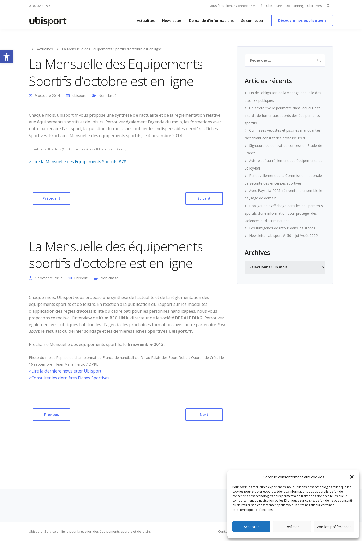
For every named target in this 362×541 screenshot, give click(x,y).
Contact (224, 531)
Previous (51, 414)
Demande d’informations (211, 20)
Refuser (292, 526)
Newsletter (172, 20)
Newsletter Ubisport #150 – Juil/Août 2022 (283, 235)
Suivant (204, 198)
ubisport (79, 95)
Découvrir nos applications (302, 20)
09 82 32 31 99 (39, 6)
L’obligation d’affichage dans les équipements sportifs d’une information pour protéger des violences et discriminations (284, 213)
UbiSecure (274, 6)
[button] (6, 56)
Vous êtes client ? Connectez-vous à (236, 6)
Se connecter (252, 20)
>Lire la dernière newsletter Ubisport (65, 371)
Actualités (146, 20)
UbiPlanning (295, 6)
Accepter (251, 526)
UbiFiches (314, 6)
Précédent (51, 198)
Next (204, 414)
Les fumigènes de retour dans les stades (282, 228)
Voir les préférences (334, 526)
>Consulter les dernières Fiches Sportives (69, 378)
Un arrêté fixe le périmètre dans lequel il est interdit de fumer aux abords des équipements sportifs (282, 115)
